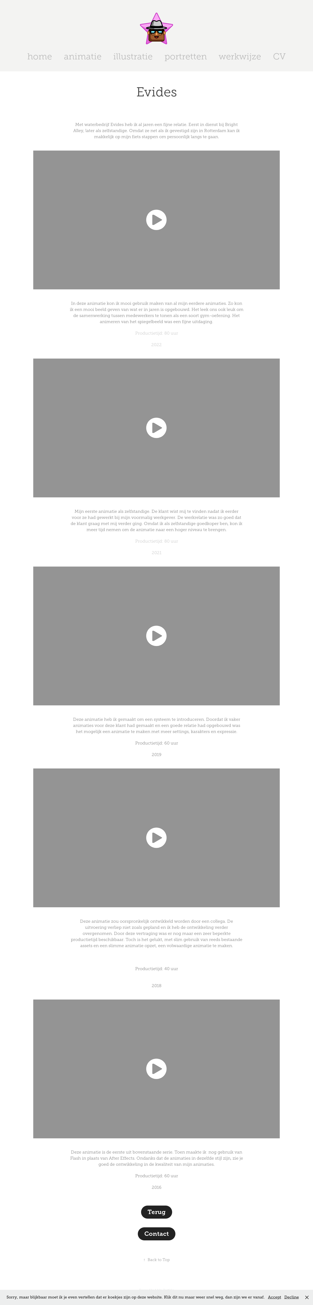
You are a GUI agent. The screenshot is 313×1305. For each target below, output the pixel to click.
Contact (156, 1233)
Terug (157, 1212)
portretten (186, 56)
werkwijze (240, 56)
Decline (291, 1297)
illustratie (133, 56)
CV (279, 56)
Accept (274, 1297)
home (39, 56)
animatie (83, 56)
